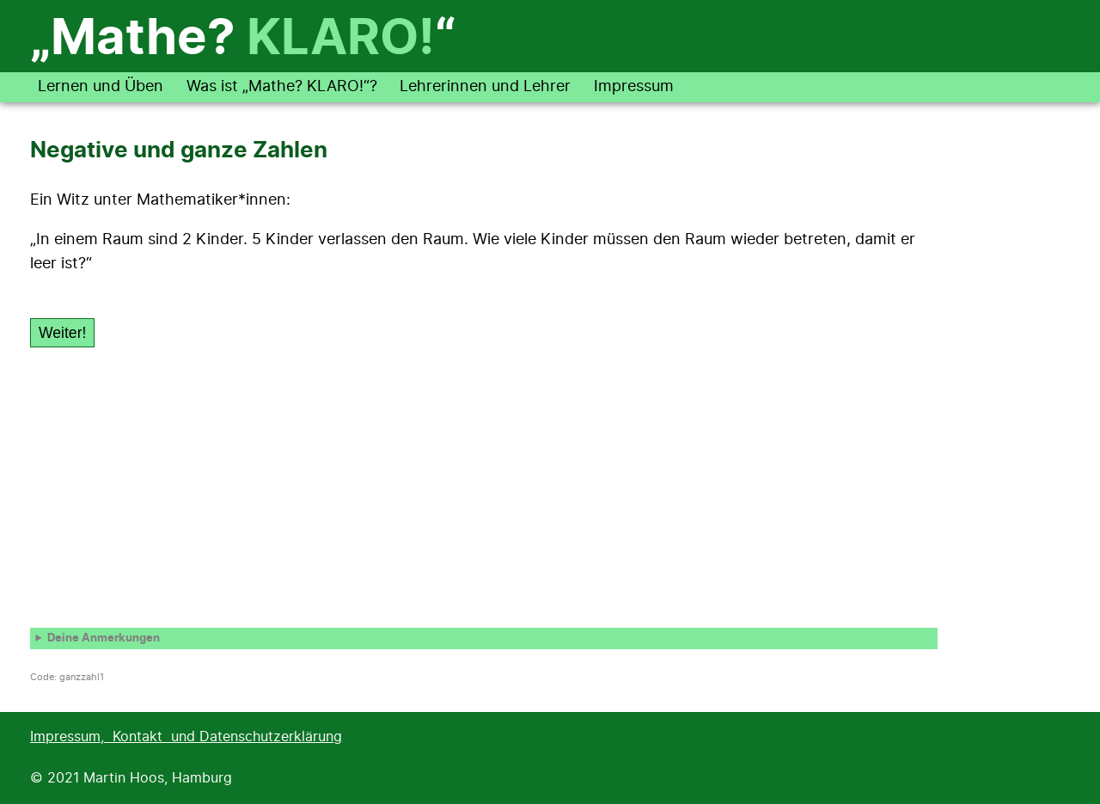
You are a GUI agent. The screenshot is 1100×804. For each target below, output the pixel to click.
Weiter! (62, 332)
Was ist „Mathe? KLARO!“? (281, 87)
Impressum (634, 87)
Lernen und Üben (100, 87)
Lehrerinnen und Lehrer (485, 87)
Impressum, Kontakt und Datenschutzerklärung (186, 737)
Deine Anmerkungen (103, 638)
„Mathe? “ (242, 39)
